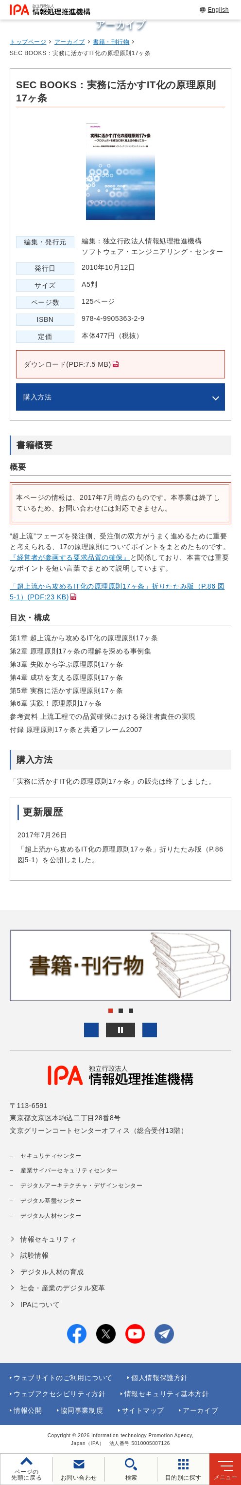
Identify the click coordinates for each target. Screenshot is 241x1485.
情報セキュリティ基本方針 (166, 1394)
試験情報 (34, 1255)
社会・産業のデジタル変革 (62, 1288)
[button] (91, 1030)
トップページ (28, 42)
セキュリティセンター (51, 1155)
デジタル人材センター (51, 1215)
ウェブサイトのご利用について (63, 1378)
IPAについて (40, 1304)
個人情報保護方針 (159, 1378)
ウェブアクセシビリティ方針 (59, 1394)
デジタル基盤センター (51, 1200)
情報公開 (28, 1410)
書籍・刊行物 (111, 42)
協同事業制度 (82, 1410)
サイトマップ (143, 1410)
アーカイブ (69, 42)
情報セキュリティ (48, 1239)
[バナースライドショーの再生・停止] (120, 1030)
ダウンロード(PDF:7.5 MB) (63, 369)
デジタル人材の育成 (52, 1272)
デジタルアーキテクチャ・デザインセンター (81, 1185)
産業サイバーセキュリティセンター (69, 1170)
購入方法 (37, 397)
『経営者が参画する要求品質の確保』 (70, 557)
